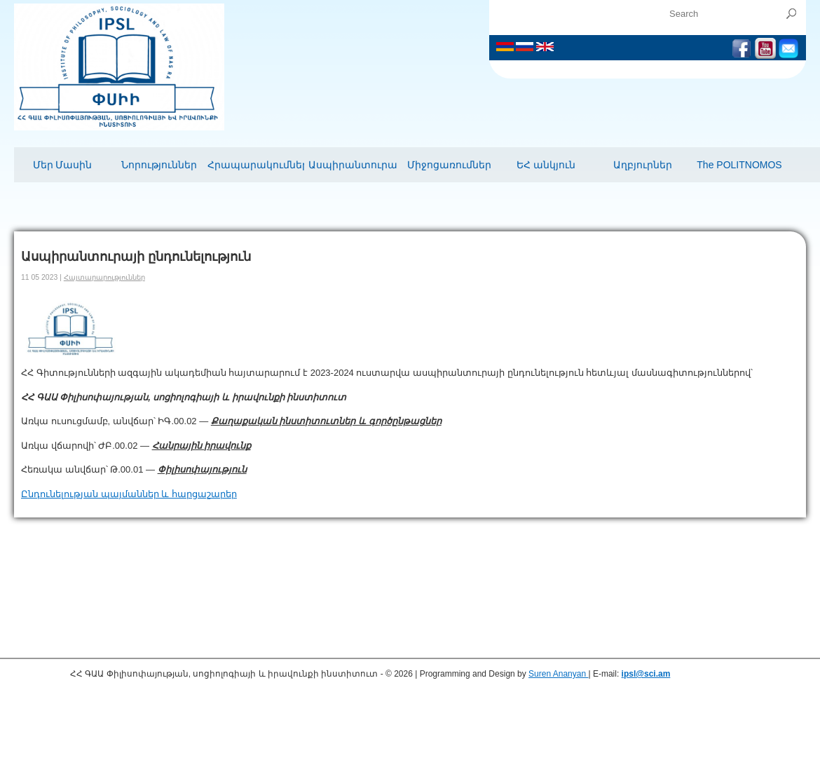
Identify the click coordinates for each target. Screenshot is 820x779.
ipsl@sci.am (646, 674)
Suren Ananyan (558, 674)
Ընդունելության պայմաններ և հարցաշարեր (129, 494)
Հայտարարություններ (104, 277)
